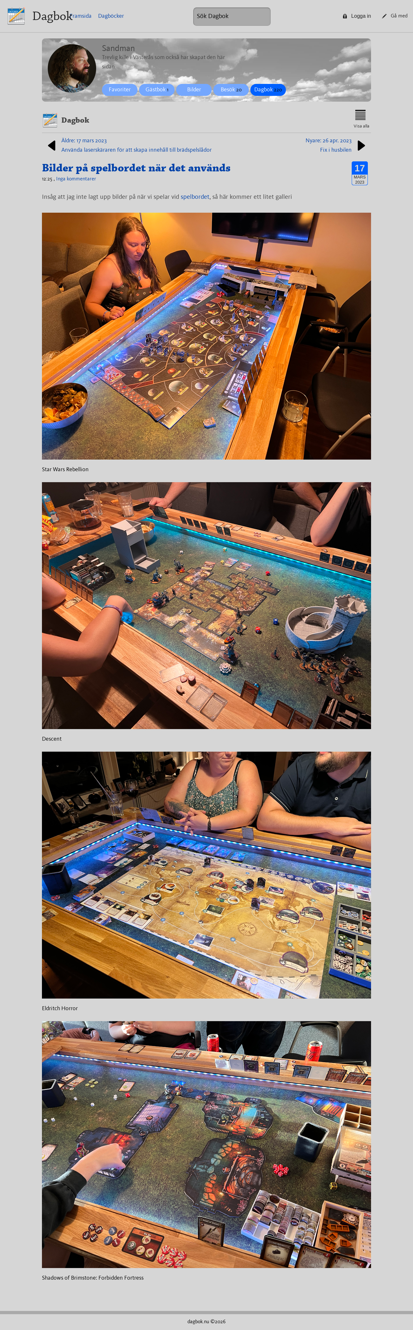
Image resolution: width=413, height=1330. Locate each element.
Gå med (395, 16)
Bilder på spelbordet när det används (136, 168)
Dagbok (52, 16)
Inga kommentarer (76, 179)
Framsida (81, 16)
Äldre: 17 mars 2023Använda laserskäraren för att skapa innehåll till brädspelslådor (128, 145)
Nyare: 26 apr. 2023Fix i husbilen (337, 145)
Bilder (194, 90)
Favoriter (120, 90)
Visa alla (361, 119)
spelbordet (195, 197)
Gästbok (157, 90)
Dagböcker (111, 16)
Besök (231, 90)
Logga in (357, 16)
